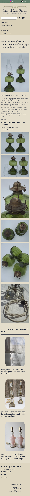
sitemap (6, 477)
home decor (5, 22)
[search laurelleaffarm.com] (19, 18)
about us (7, 471)
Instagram (15, 2)
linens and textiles (7, 28)
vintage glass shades (8, 129)
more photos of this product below (13, 95)
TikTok (26, 2)
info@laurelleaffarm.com (15, 491)
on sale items (9, 469)
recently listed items (12, 466)
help (5, 474)
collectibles (4, 30)
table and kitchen (6, 25)
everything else (6, 33)
